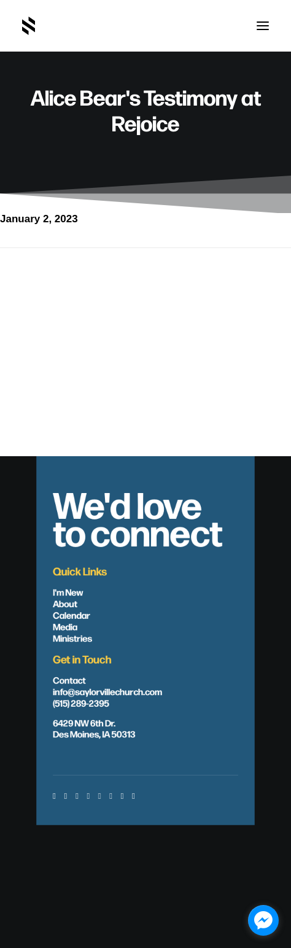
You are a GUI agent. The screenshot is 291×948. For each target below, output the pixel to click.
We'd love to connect (137, 517)
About (65, 603)
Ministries (72, 638)
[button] (263, 26)
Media (65, 626)
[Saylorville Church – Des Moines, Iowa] (28, 26)
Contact (69, 680)
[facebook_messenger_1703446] (263, 920)
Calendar (71, 614)
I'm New (68, 592)
